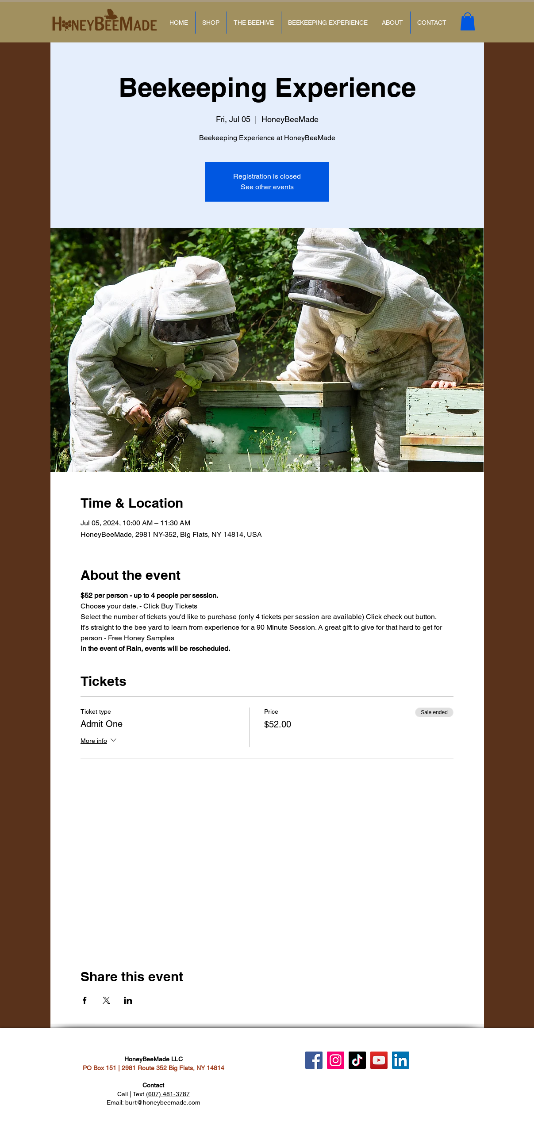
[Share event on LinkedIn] (128, 1000)
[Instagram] (335, 1060)
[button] (467, 21)
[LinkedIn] (400, 1060)
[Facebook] (314, 1060)
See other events (267, 187)
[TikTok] (357, 1060)
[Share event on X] (106, 1000)
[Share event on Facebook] (85, 1000)
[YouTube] (379, 1060)
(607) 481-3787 (168, 1094)
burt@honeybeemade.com (162, 1102)
